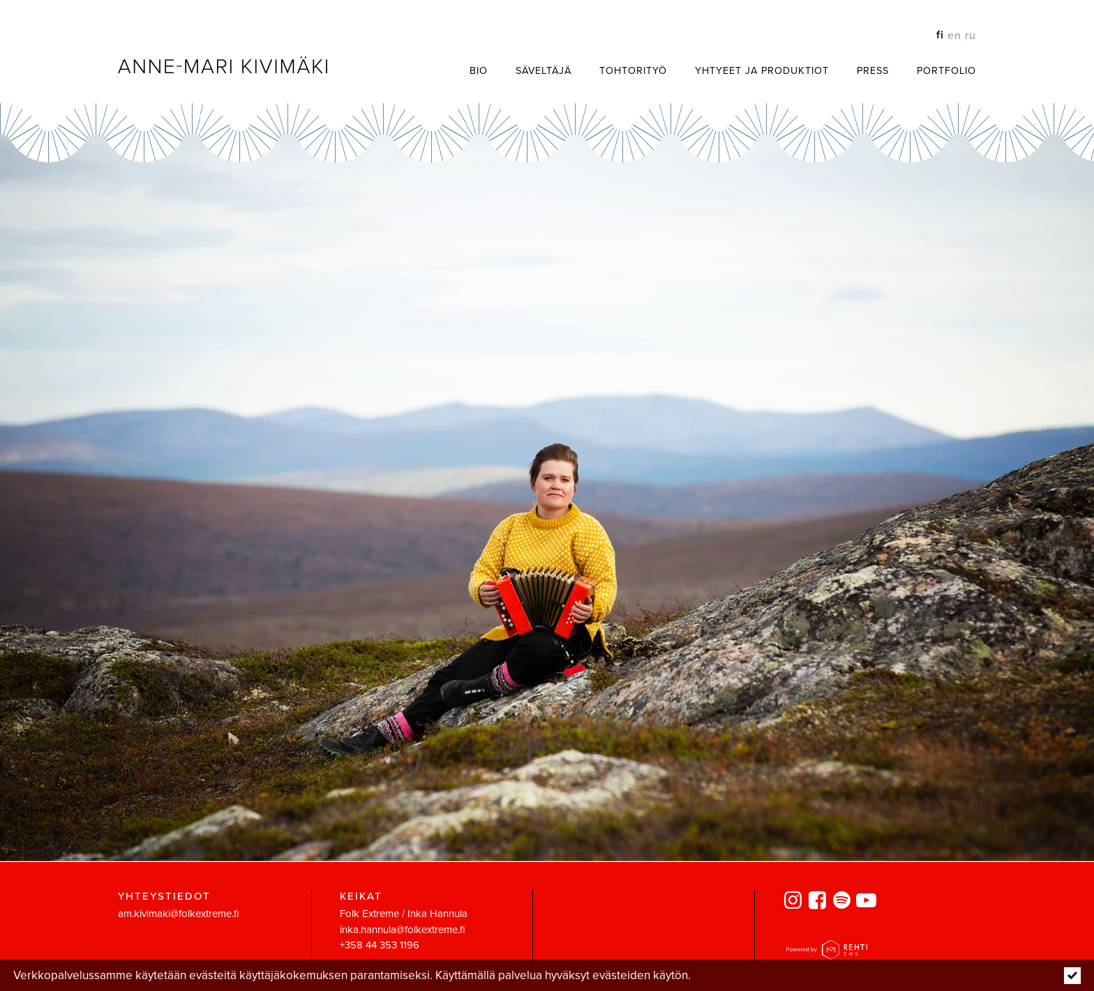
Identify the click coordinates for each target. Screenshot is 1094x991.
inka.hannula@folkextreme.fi (402, 928)
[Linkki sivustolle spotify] (844, 901)
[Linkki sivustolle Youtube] (868, 901)
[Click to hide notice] (1072, 975)
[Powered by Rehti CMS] (826, 953)
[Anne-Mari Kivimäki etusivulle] (222, 64)
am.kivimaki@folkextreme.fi (178, 913)
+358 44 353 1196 (379, 944)
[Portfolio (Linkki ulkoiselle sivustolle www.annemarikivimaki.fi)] (932, 69)
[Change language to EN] (952, 34)
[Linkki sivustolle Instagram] (795, 901)
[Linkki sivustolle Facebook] (819, 901)
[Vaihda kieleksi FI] (938, 34)
